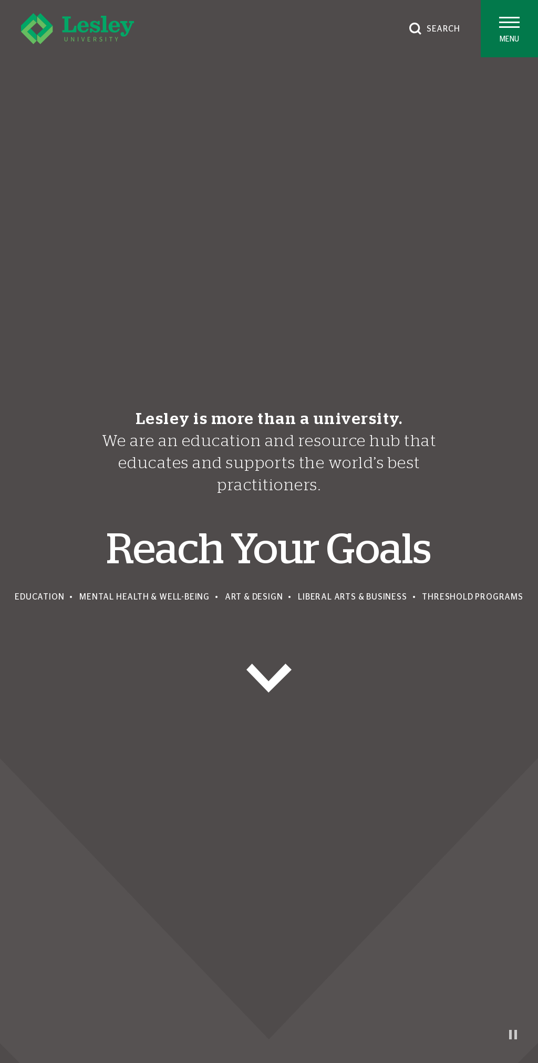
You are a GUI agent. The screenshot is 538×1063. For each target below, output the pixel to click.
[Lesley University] (77, 28)
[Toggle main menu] (509, 28)
